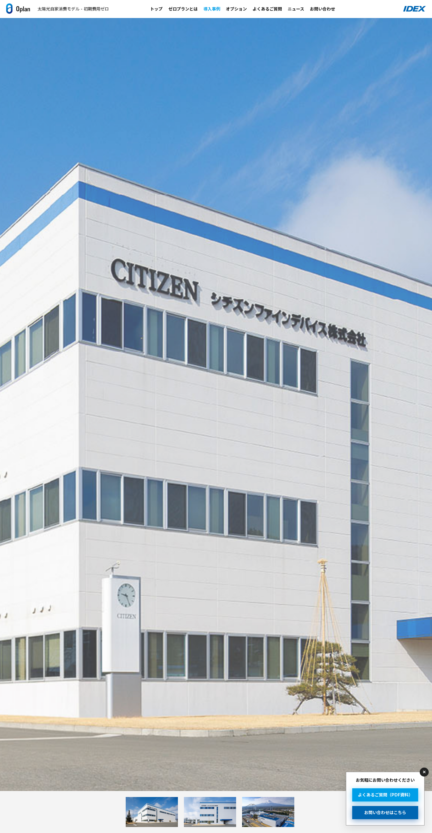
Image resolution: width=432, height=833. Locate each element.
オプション (236, 8)
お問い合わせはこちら (385, 812)
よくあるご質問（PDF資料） (385, 794)
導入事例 (211, 8)
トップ (156, 8)
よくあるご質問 (267, 8)
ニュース (296, 8)
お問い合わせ (322, 8)
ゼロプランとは (183, 8)
